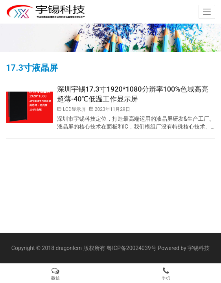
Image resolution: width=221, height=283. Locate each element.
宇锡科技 (199, 248)
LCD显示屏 (74, 109)
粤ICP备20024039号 (132, 248)
